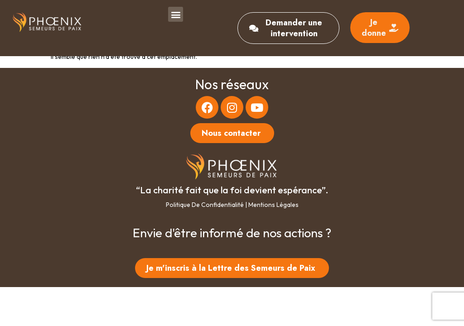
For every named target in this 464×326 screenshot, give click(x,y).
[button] (175, 14)
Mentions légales (273, 205)
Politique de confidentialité (205, 205)
